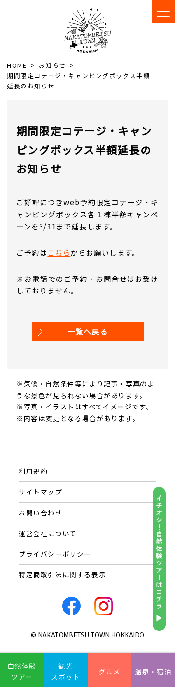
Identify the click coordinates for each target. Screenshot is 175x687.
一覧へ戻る (87, 331)
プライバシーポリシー (55, 553)
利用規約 (33, 471)
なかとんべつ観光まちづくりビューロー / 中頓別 (87, 30)
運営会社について (48, 533)
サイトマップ (41, 491)
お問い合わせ (41, 512)
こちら (58, 252)
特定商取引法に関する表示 (62, 574)
